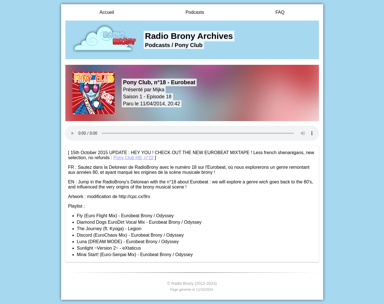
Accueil (106, 12)
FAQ (280, 12)
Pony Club (189, 45)
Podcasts (194, 12)
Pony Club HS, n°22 (133, 157)
